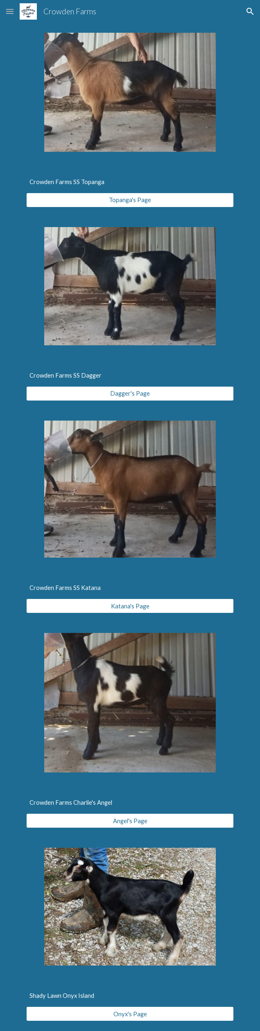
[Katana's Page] (130, 606)
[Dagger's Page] (130, 393)
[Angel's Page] (130, 820)
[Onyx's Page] (130, 1013)
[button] (10, 11)
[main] (130, 182)
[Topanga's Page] (130, 200)
